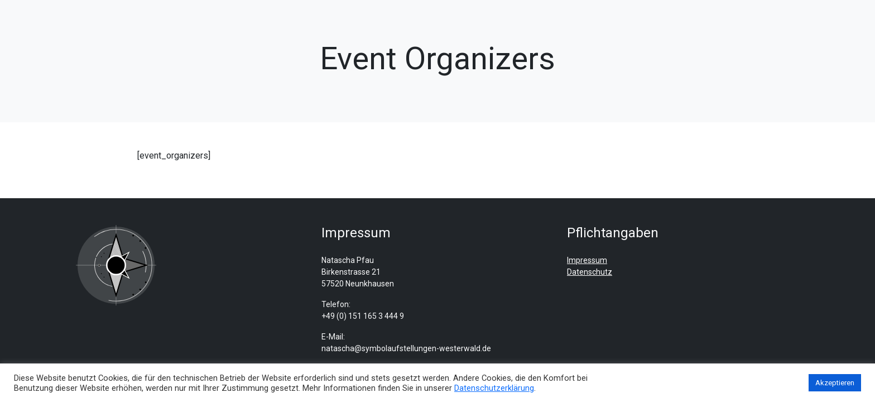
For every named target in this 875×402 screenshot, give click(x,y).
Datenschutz (589, 271)
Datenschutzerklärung (494, 388)
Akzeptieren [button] (834, 383)
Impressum (587, 260)
